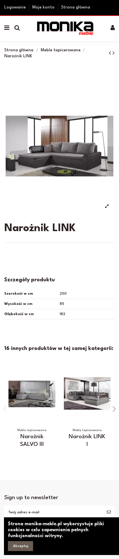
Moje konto (44, 7)
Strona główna (75, 7)
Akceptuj (20, 546)
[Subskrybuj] (109, 512)
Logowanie (15, 7)
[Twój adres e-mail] (53, 512)
